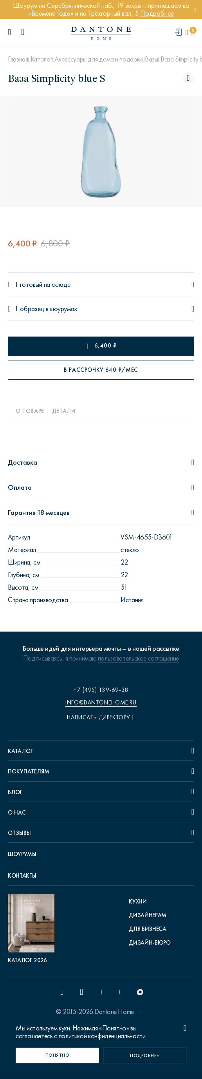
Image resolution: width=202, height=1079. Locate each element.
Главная (18, 59)
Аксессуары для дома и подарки (98, 59)
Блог (15, 792)
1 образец (29, 309)
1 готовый (28, 285)
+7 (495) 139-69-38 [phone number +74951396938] (101, 689)
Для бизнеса (147, 928)
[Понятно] (57, 1055)
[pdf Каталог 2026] (33, 929)
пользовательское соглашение (138, 658)
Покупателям (28, 771)
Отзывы (19, 832)
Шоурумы (22, 854)
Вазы (151, 59)
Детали (64, 411)
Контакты (22, 875)
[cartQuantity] (192, 33)
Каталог (41, 59)
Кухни (137, 901)
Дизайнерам (147, 915)
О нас (17, 812)
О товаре (30, 411)
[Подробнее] (144, 1055)
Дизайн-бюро (149, 942)
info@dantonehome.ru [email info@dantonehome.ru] (100, 702)
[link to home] (101, 33)
